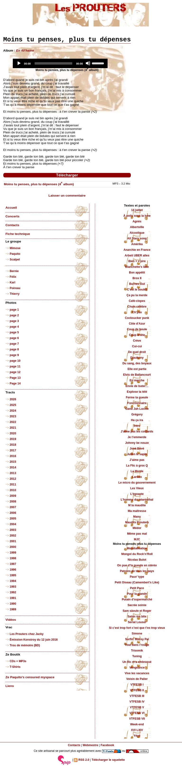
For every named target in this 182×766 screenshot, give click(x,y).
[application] (60, 63)
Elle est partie (136, 369)
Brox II (136, 278)
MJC (137, 539)
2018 (13, 444)
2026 (13, 399)
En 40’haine (25, 50)
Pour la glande (137, 593)
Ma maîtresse (137, 511)
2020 (13, 433)
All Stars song (137, 238)
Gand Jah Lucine (137, 408)
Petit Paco (137, 588)
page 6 (14, 338)
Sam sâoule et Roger (137, 610)
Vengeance (137, 667)
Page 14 (15, 383)
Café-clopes (137, 301)
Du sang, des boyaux (137, 363)
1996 (13, 569)
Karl (12, 282)
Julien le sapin (137, 454)
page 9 (14, 355)
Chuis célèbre (136, 306)
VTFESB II (137, 690)
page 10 (15, 360)
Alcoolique (137, 232)
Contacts (12, 225)
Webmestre (90, 745)
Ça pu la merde (137, 295)
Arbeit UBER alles (137, 255)
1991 (13, 598)
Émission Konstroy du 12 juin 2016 (34, 639)
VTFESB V (137, 707)
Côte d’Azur (137, 323)
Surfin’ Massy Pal (137, 639)
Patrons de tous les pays (137, 571)
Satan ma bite (136, 616)
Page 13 (15, 377)
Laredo (137, 477)
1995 (13, 575)
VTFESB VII (137, 718)
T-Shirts (15, 667)
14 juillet (137, 210)
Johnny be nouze (137, 443)
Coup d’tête (137, 335)
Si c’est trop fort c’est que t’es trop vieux (137, 628)
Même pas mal (137, 533)
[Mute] (88, 63)
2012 (13, 478)
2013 (13, 473)
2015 (13, 461)
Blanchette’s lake (137, 267)
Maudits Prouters (137, 522)
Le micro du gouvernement (136, 482)
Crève (137, 340)
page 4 (14, 326)
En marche (137, 380)
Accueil (11, 207)
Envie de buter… (137, 386)
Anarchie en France (136, 249)
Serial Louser (137, 622)
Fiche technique (17, 234)
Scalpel (15, 259)
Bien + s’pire (137, 261)
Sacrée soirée (136, 605)
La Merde (137, 471)
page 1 (14, 309)
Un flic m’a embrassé (137, 662)
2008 (13, 501)
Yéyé (137, 735)
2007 (13, 507)
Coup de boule (137, 329)
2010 (13, 490)
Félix (13, 276)
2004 (13, 524)
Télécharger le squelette (108, 760)
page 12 (15, 372)
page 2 (14, 315)
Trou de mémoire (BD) (25, 645)
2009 (13, 495)
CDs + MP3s (18, 661)
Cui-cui (137, 346)
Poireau (15, 288)
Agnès (136, 221)
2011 (13, 484)
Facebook (107, 745)
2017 (13, 450)
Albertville (137, 227)
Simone (137, 633)
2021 (13, 427)
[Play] (19, 63)
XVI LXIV (137, 730)
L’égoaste (137, 494)
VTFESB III (137, 696)
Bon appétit (137, 272)
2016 (13, 456)
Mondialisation (137, 548)
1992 (13, 592)
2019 (13, 439)
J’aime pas (137, 460)
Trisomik (137, 650)
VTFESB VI (136, 713)
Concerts (12, 216)
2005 (13, 518)
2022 (13, 422)
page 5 (14, 332)
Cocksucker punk (137, 318)
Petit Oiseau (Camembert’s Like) (137, 582)
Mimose (15, 248)
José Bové (137, 448)
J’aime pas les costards (137, 431)
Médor (137, 528)
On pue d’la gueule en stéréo (137, 565)
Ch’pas (137, 312)
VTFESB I (136, 684)
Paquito (15, 253)
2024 (13, 410)
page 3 (14, 321)
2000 (13, 547)
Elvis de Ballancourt (137, 374)
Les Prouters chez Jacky (27, 634)
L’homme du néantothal (137, 499)
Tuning (137, 656)
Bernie (14, 271)
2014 (13, 467)
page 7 (14, 343)
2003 (13, 530)
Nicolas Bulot (137, 559)
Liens (9, 686)
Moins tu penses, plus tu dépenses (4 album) (39, 184)
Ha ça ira (137, 420)
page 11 (15, 366)
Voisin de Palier (137, 679)
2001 (13, 541)
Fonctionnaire (137, 403)
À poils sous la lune (137, 215)
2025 (13, 405)
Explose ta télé (137, 391)
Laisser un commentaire (67, 195)
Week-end (137, 724)
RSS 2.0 (81, 760)
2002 (13, 535)
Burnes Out (137, 284)
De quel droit (137, 352)
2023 (13, 416)
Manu (137, 516)
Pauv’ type (137, 576)
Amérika (137, 244)
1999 (13, 552)
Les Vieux (137, 488)
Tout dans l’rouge (137, 645)
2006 (13, 513)
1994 (13, 581)
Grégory (137, 414)
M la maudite (137, 505)
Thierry (14, 293)
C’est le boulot (137, 289)
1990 (13, 603)
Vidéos (10, 619)
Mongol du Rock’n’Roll (137, 554)
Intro (137, 425)
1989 (13, 609)
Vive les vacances (137, 673)
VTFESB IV (136, 701)
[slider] (54, 63)
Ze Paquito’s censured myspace (30, 677)
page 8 (14, 349)
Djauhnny (137, 357)
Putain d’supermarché (137, 599)
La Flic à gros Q (137, 465)
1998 (13, 558)
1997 (13, 564)
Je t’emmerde (137, 437)
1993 (13, 586)
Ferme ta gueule (137, 397)
